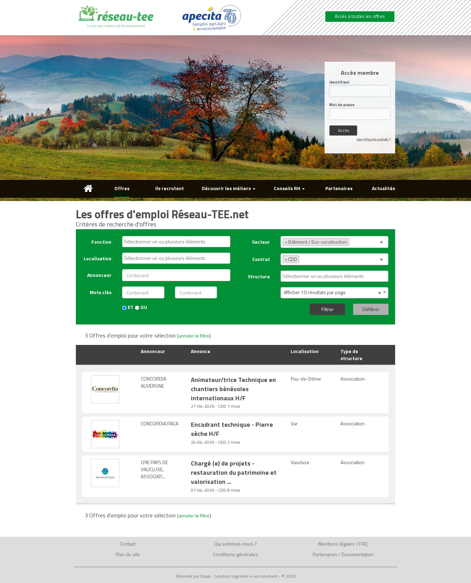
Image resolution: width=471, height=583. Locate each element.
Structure (259, 276)
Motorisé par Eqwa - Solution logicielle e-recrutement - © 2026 (236, 576)
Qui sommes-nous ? (235, 543)
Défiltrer (371, 309)
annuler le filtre (194, 335)
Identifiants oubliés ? (374, 139)
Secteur (261, 241)
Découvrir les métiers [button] (228, 188)
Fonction (101, 241)
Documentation (358, 554)
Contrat (261, 259)
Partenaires (338, 188)
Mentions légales (336, 543)
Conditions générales (235, 554)
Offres (121, 188)
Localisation (97, 258)
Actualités (383, 188)
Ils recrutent (169, 188)
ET (128, 307)
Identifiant (339, 82)
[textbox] (177, 241)
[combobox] (176, 241)
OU (141, 307)
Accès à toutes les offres (360, 16)
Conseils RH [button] (289, 188)
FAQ (363, 543)
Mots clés (100, 292)
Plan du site (128, 554)
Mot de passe (342, 105)
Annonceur (99, 275)
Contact (127, 543)
